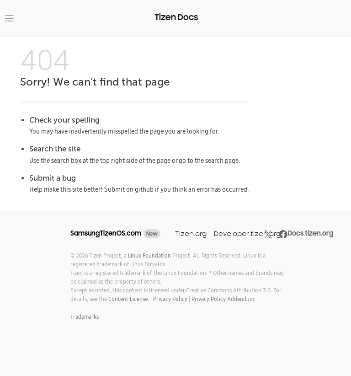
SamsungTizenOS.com (105, 233)
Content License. (128, 299)
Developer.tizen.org (247, 233)
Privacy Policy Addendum (222, 299)
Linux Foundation (149, 255)
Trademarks (84, 317)
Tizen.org (191, 233)
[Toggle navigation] (9, 18)
